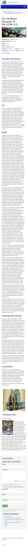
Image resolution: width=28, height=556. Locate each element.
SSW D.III (6, 525)
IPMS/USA (4, 539)
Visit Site (22, 48)
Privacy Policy (14, 538)
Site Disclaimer (5, 538)
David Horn (13, 41)
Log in (3, 544)
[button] (4, 400)
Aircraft (8, 53)
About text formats (20, 481)
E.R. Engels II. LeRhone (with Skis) (12, 518)
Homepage (5, 500)
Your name (4, 489)
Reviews (9, 11)
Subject (4, 464)
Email (3, 494)
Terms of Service (9, 510)
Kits (3, 53)
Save (5, 506)
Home (4, 11)
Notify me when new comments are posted (12, 486)
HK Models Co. (10, 48)
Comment (4, 469)
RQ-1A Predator (8, 516)
